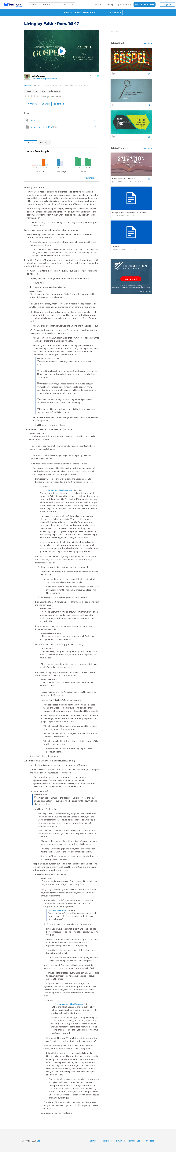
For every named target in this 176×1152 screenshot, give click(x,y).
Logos (39, 1140)
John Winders (38, 75)
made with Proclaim (90, 76)
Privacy (118, 1140)
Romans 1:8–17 (31, 91)
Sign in (167, 4)
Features (99, 4)
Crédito (115, 246)
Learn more (115, 12)
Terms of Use (134, 1140)
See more (147, 43)
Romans (27, 85)
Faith (43, 91)
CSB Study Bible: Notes (57, 910)
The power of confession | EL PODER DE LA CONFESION (138, 212)
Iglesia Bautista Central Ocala (124, 181)
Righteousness (54, 91)
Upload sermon (124, 4)
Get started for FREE (144, 4)
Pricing (110, 4)
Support (150, 1140)
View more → (90, 177)
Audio (33, 120)
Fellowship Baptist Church (44, 78)
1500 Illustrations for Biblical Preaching (56, 490)
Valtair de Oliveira (119, 249)
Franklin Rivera (118, 215)
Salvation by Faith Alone (123, 178)
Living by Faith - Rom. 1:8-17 (45, 127)
